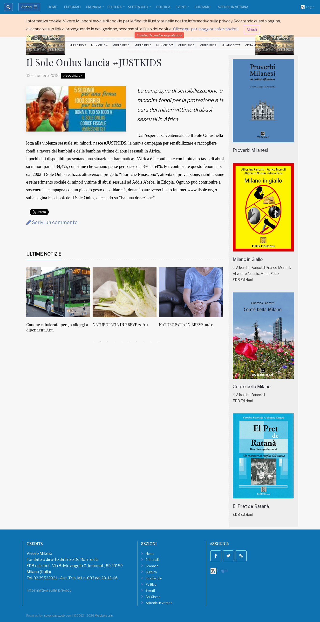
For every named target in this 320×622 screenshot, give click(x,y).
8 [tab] (143, 341)
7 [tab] (136, 341)
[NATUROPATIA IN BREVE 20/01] (125, 292)
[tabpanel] (59, 302)
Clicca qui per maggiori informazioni (205, 29)
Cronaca (94, 7)
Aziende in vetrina (233, 7)
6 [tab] (129, 341)
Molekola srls (104, 615)
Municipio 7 (164, 45)
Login (307, 7)
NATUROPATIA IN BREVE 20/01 (120, 324)
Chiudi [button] (252, 29)
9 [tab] (151, 341)
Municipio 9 (208, 45)
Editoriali (72, 7)
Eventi (181, 7)
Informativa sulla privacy (49, 590)
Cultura (114, 7)
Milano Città (230, 45)
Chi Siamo (202, 7)
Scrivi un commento (52, 222)
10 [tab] (158, 341)
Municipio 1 (35, 45)
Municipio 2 (56, 45)
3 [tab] (107, 341)
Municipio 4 (99, 45)
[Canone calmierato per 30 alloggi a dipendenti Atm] (58, 292)
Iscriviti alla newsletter (274, 36)
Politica (163, 7)
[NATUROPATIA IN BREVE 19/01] (191, 292)
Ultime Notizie (43, 254)
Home (52, 7)
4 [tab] (114, 341)
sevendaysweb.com (58, 615)
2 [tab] (100, 341)
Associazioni (73, 75)
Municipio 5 (121, 45)
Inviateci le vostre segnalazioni (159, 35)
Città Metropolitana (261, 45)
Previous (22, 302)
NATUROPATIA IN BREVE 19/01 (186, 324)
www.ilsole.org (200, 189)
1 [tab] (93, 341)
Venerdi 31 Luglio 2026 (44, 36)
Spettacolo (138, 7)
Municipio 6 (143, 45)
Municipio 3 (77, 45)
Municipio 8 (186, 45)
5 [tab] (122, 341)
